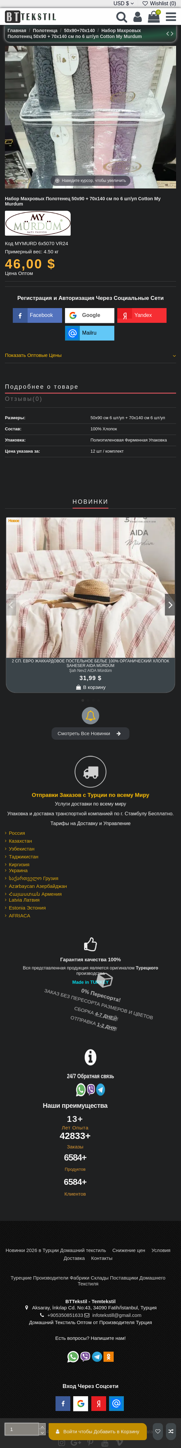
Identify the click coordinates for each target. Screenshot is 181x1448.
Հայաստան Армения (35, 894)
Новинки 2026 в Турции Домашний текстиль (56, 1250)
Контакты (101, 1258)
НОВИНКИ (90, 502)
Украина (18, 870)
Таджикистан (23, 856)
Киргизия (19, 864)
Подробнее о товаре (42, 387)
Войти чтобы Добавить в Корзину (97, 1431)
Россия (17, 833)
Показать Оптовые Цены (90, 355)
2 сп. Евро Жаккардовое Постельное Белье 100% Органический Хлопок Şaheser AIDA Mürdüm (90, 663)
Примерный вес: (23, 251)
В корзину (91, 687)
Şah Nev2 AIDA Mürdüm (90, 670)
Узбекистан (21, 848)
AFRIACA (19, 915)
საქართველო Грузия (33, 878)
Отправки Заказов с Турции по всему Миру (90, 795)
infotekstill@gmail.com (116, 1315)
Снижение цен (128, 1250)
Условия (160, 1250)
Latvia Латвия (24, 900)
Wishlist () (159, 3)
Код (9, 243)
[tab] (90, 356)
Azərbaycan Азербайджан (38, 886)
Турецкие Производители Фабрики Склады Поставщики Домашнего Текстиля (88, 1280)
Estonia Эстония (27, 907)
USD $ (123, 3)
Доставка (74, 1258)
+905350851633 (65, 1315)
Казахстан (20, 841)
